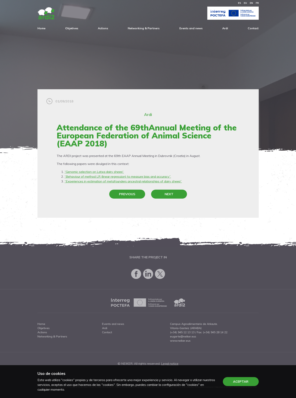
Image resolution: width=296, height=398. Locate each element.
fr (257, 2)
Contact (253, 28)
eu (245, 2)
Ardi (225, 28)
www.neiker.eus (180, 340)
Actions (103, 28)
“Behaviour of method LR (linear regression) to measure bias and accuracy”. (118, 176)
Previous (127, 194)
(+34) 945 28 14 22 (215, 332)
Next (169, 194)
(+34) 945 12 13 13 (182, 332)
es (239, 2)
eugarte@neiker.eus (183, 336)
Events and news (191, 28)
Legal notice (169, 364)
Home (41, 28)
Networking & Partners (143, 28)
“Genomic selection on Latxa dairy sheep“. (94, 172)
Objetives (71, 28)
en (251, 2)
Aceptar (240, 381)
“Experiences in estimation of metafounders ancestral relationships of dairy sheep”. (123, 181)
